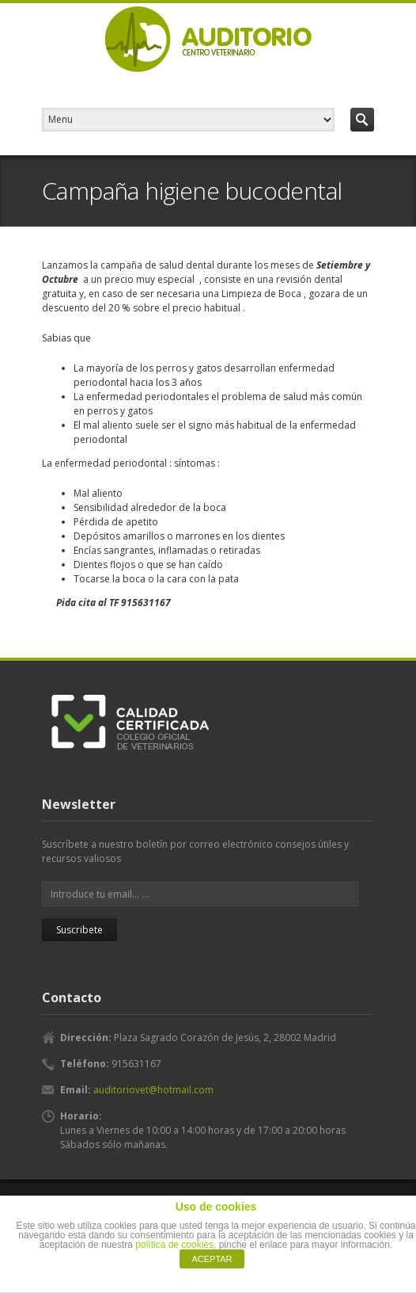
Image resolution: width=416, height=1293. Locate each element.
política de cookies (174, 1244)
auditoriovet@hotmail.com (153, 1090)
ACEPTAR (211, 1259)
